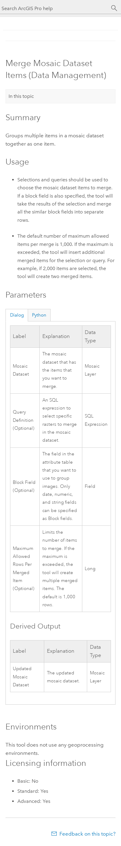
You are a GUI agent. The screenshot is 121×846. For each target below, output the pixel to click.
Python (39, 315)
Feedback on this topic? (87, 834)
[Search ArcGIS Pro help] (54, 8)
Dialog (17, 315)
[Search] (114, 8)
